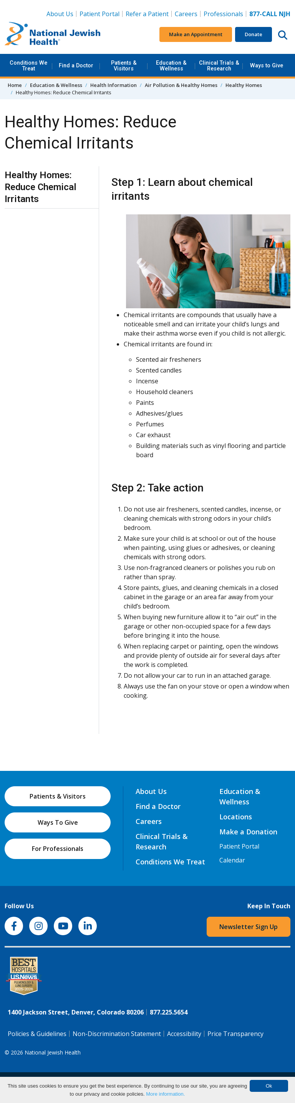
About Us (59, 14)
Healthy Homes (243, 85)
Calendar (232, 860)
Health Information (113, 85)
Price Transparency (235, 1033)
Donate (253, 34)
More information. (165, 1094)
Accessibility (184, 1033)
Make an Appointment (195, 34)
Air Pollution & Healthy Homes (181, 85)
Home (15, 85)
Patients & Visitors (124, 66)
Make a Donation (248, 831)
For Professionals (57, 848)
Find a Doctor (76, 65)
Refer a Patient (147, 14)
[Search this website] (282, 34)
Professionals (223, 14)
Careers (188, 13)
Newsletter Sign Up (248, 927)
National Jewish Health (53, 1052)
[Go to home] (53, 35)
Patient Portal (99, 14)
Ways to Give (266, 65)
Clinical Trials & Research (219, 66)
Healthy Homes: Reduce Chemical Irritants (40, 187)
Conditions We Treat (28, 66)
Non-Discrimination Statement (117, 1033)
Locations (235, 816)
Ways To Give (58, 822)
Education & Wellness (171, 66)
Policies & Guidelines (37, 1033)
